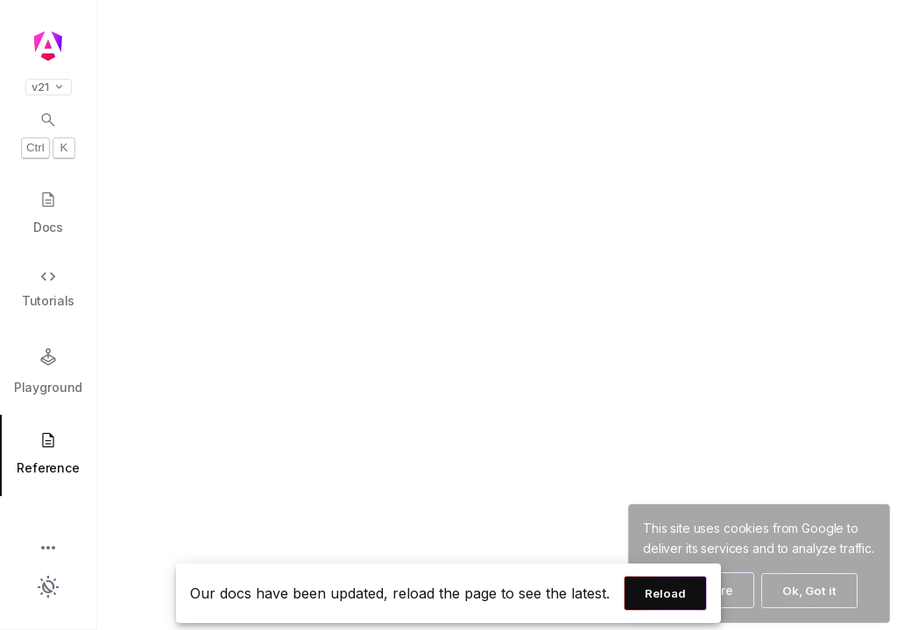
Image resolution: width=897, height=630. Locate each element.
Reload (665, 593)
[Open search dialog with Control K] (48, 134)
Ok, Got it (809, 591)
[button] (48, 549)
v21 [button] (49, 87)
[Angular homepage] (48, 46)
